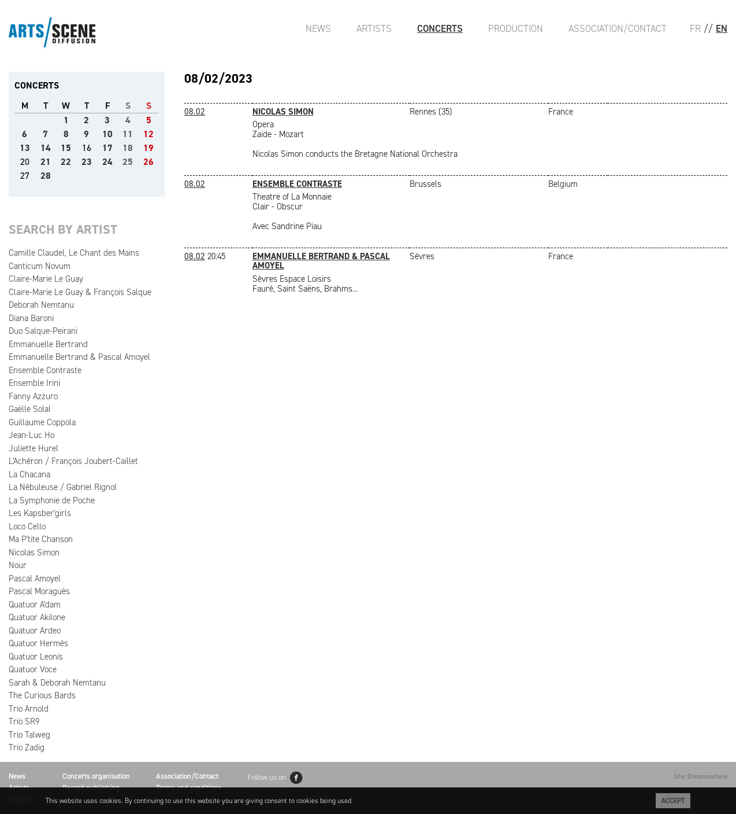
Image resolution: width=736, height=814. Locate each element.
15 (66, 148)
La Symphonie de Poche (52, 500)
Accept (673, 800)
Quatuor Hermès (38, 643)
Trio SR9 (24, 721)
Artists (374, 28)
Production (515, 28)
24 (107, 162)
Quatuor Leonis (36, 656)
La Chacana (29, 474)
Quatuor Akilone (37, 617)
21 (45, 162)
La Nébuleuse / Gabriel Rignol (63, 487)
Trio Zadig (26, 747)
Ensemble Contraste (45, 370)
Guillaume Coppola (42, 422)
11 (127, 134)
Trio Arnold (29, 708)
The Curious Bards (42, 695)
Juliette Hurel (33, 448)
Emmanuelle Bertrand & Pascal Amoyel (79, 357)
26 (148, 162)
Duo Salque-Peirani (43, 331)
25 (127, 162)
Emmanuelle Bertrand (48, 344)
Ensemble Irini (34, 383)
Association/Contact (617, 28)
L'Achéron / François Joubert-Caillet (73, 461)
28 (45, 176)
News (318, 28)
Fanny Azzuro (33, 396)
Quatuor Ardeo (35, 630)
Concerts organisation (96, 776)
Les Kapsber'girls (40, 513)
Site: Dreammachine (700, 776)
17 (107, 148)
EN (721, 28)
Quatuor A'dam (35, 604)
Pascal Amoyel (35, 578)
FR (695, 28)
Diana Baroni (31, 318)
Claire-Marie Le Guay (46, 279)
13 (25, 148)
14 (45, 148)
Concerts (440, 28)
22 (66, 162)
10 (107, 134)
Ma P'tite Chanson (41, 539)
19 (148, 148)
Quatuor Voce (33, 669)
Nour (18, 565)
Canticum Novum (39, 266)
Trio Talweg (29, 735)
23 (86, 162)
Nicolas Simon (34, 552)
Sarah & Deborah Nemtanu (57, 682)
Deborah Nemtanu (41, 305)
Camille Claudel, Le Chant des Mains (74, 253)
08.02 (194, 111)
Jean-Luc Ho (31, 435)
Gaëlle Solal (30, 409)
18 (127, 148)
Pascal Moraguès (39, 591)
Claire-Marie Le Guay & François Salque (80, 292)
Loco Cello (27, 526)
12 (148, 134)
